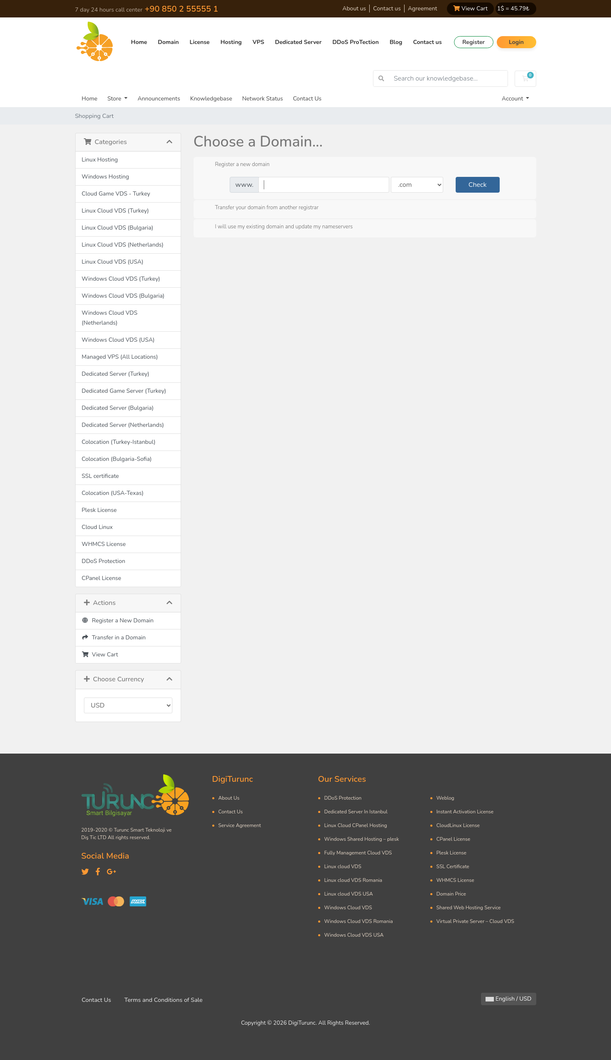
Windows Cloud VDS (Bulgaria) (123, 296)
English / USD (508, 999)
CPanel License (101, 578)
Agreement (422, 8)
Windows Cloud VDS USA (354, 935)
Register (473, 42)
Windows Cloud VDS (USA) (118, 340)
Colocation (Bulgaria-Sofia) (117, 459)
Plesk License (99, 510)
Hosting (231, 42)
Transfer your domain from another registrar (260, 208)
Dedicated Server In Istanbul (356, 811)
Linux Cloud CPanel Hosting (355, 825)
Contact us (387, 8)
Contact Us (307, 99)
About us (354, 8)
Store (115, 99)
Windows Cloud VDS (348, 907)
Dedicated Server (298, 42)
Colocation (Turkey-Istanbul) (119, 442)
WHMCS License (104, 544)
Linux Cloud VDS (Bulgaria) (117, 228)
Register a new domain (236, 164)
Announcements (158, 99)
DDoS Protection (103, 561)
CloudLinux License (458, 825)
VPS (258, 42)
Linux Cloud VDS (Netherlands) (123, 245)
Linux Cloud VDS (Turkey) (115, 211)
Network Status (262, 99)
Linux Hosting (100, 160)
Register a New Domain (118, 620)
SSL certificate (100, 476)
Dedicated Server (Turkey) (116, 374)
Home (139, 42)
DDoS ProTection (355, 42)
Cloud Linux (97, 527)
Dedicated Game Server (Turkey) (124, 391)
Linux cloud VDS (342, 866)
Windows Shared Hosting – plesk (361, 839)
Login (516, 42)
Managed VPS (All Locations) (120, 357)
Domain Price (451, 894)
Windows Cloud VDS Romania (358, 921)
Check (478, 184)
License (200, 42)
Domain (168, 42)
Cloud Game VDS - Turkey (116, 194)
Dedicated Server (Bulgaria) (118, 408)
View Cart (470, 8)
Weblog (445, 798)
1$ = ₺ (513, 8)
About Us (229, 798)
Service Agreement (239, 825)
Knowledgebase (211, 99)
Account (513, 99)
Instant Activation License (465, 811)
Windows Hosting (105, 177)
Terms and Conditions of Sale (163, 1000)
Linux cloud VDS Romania (353, 880)
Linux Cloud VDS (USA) (113, 262)
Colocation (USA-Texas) (113, 493)
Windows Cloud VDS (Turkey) (121, 279)
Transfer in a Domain (114, 637)
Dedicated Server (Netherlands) (123, 425)
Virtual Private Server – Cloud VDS (475, 921)
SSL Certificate (453, 866)
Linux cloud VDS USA (348, 894)
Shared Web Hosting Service (469, 907)
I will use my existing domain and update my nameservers (277, 227)
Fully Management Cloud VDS (358, 852)
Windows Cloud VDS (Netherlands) (109, 318)
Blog (396, 42)
